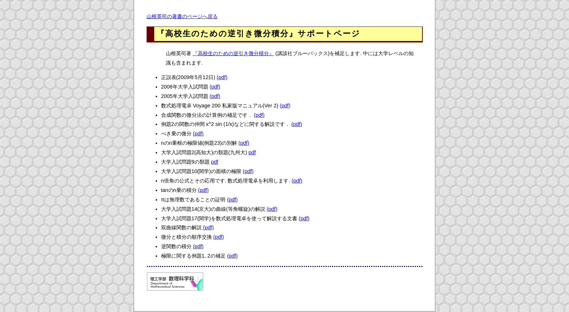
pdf (252, 152)
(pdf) (222, 77)
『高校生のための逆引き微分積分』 (233, 53)
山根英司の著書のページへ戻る (182, 16)
